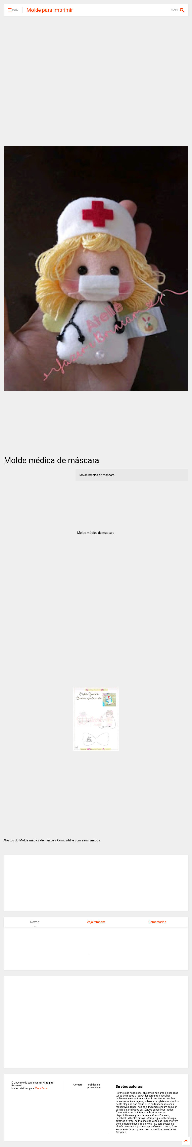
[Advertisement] (96, 50)
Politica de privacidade (94, 1086)
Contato (78, 1084)
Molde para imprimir (50, 10)
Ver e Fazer (41, 1088)
